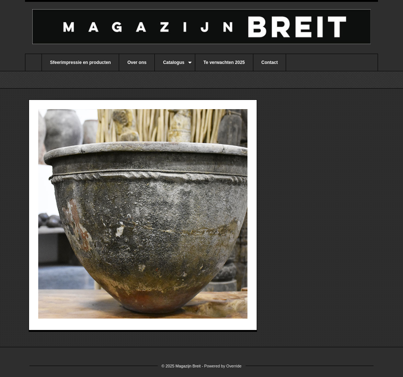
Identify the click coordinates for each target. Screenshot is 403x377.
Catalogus (173, 65)
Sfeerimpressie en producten (80, 62)
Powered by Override (222, 366)
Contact (269, 62)
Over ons (136, 62)
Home (33, 62)
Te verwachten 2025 (224, 62)
